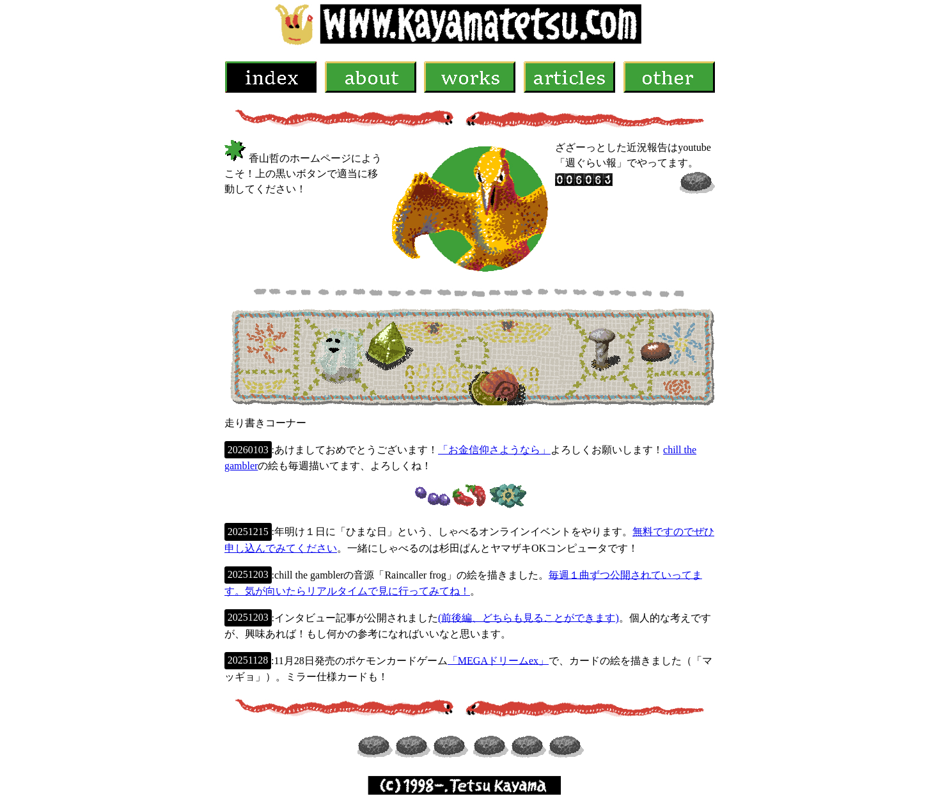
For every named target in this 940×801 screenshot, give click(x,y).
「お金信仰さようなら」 (494, 449)
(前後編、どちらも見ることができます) (528, 617)
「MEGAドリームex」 (498, 660)
